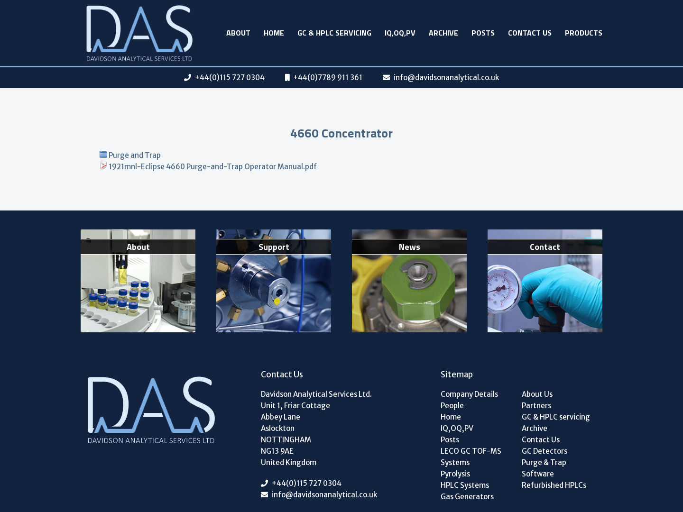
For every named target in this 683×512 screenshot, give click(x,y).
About (238, 32)
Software (538, 473)
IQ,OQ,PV (400, 32)
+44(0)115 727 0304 (230, 77)
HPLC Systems (465, 485)
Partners (536, 405)
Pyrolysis (455, 473)
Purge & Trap (544, 462)
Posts (483, 32)
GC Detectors (544, 451)
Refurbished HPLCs (554, 485)
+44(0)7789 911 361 (327, 77)
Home (274, 32)
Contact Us (530, 32)
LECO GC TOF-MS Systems (471, 457)
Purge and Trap (135, 155)
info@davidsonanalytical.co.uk (446, 77)
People (452, 405)
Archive (443, 32)
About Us (537, 394)
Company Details (469, 394)
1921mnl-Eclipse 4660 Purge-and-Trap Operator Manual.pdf (213, 166)
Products (583, 32)
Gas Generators (467, 496)
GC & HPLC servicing (334, 32)
